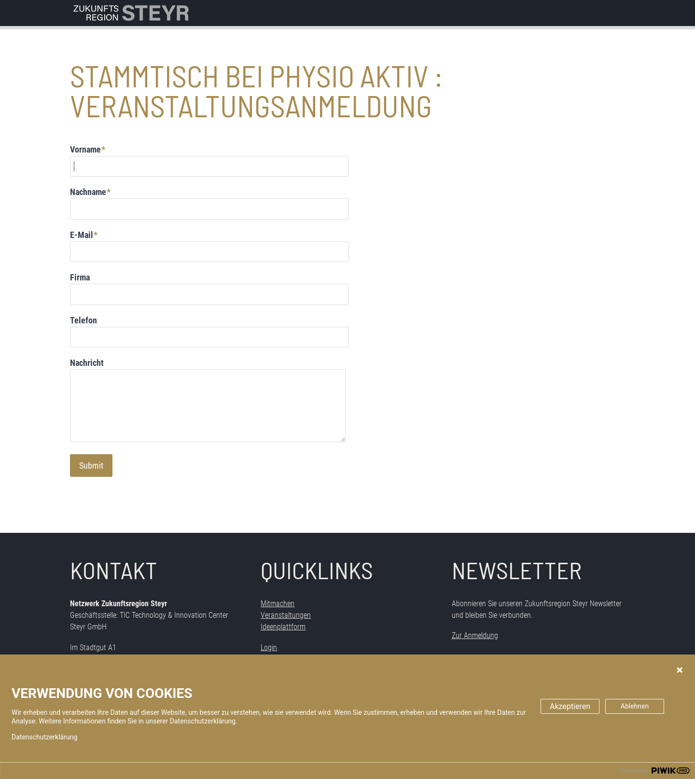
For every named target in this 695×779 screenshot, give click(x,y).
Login (269, 647)
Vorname (85, 149)
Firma (80, 277)
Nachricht (87, 363)
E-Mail (81, 235)
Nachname (88, 192)
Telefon (83, 320)
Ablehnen (635, 706)
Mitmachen (277, 603)
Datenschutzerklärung (44, 737)
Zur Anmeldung (475, 635)
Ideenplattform (283, 626)
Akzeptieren (570, 706)
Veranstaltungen (286, 615)
